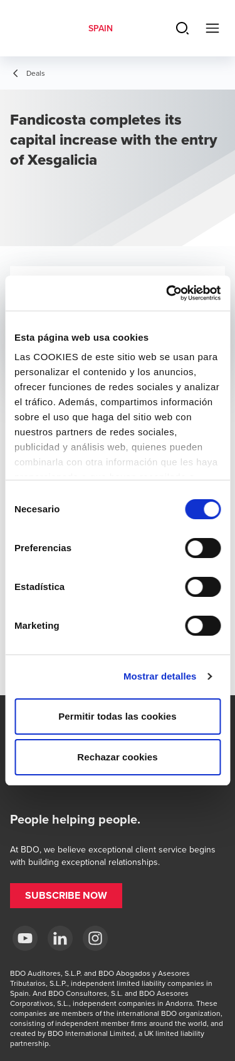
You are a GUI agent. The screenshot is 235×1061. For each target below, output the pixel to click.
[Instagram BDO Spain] (95, 938)
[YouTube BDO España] (25, 938)
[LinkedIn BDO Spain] (60, 938)
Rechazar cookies (117, 757)
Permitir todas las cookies (117, 716)
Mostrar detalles (160, 676)
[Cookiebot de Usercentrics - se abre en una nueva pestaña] (167, 293)
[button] (66, 895)
